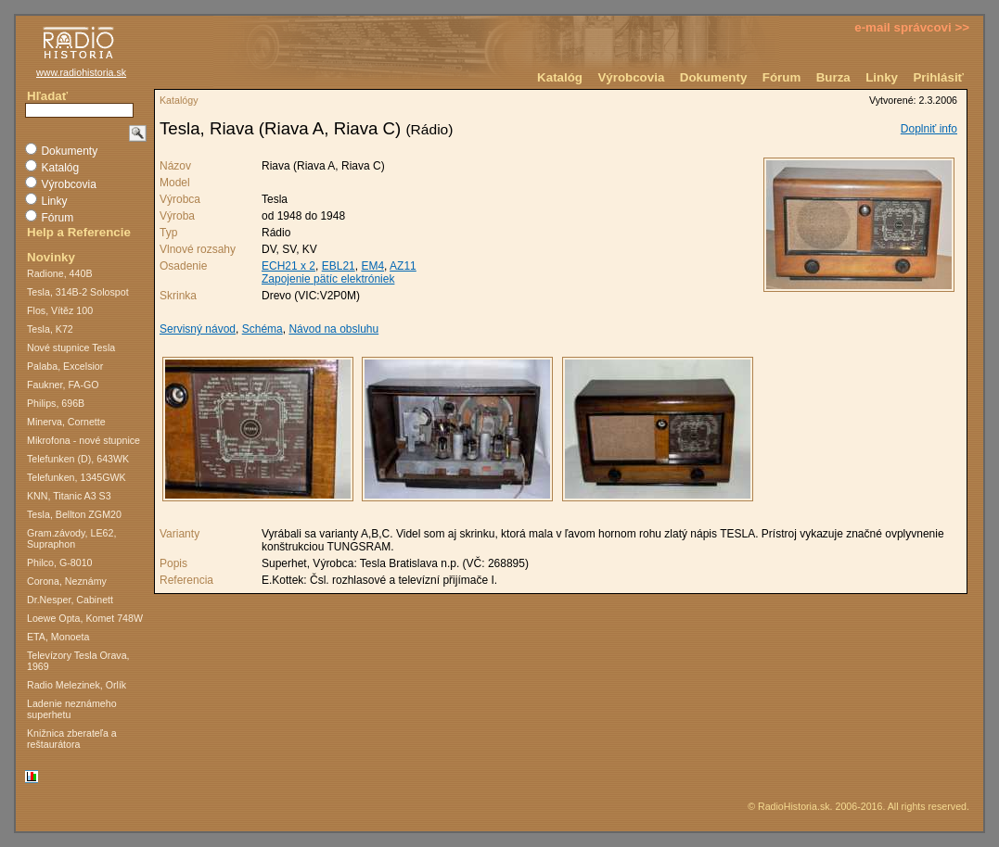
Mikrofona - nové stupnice (83, 440)
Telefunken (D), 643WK (78, 458)
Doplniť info (929, 128)
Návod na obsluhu (333, 328)
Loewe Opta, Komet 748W (85, 618)
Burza (833, 77)
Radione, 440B (60, 273)
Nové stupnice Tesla (71, 347)
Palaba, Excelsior (65, 366)
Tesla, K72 (50, 329)
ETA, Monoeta (58, 636)
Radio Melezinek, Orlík (76, 684)
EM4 (372, 265)
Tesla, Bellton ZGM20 (74, 514)
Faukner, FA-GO (63, 384)
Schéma (262, 328)
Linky (881, 77)
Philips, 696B (55, 403)
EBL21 (338, 265)
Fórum (781, 77)
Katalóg (560, 77)
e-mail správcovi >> (911, 27)
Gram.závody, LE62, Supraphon (71, 538)
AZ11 (403, 265)
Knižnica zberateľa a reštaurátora (72, 738)
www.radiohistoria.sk (81, 72)
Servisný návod (198, 328)
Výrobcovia (630, 77)
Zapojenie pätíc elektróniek (328, 278)
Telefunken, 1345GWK (76, 477)
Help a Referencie (79, 232)
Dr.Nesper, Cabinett (70, 599)
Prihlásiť (938, 77)
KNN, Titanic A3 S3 (69, 495)
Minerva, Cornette (66, 421)
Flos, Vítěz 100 (60, 310)
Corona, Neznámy (67, 581)
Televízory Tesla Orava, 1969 (78, 661)
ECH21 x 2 (288, 265)
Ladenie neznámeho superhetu (72, 709)
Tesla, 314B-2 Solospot (78, 291)
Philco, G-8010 (60, 562)
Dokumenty (714, 77)
